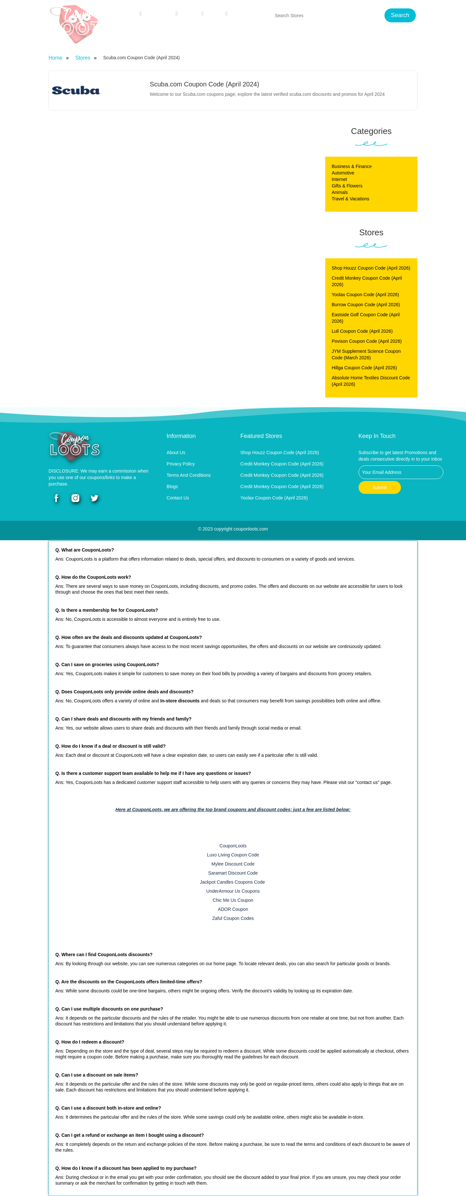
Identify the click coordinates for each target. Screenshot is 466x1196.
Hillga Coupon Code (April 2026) (364, 367)
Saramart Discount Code (233, 873)
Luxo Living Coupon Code (233, 854)
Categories (159, 13)
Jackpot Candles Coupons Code (233, 882)
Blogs (215, 13)
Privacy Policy (181, 463)
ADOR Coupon (233, 909)
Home (129, 13)
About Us (176, 452)
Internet (339, 179)
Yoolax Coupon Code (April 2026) (365, 294)
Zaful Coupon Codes (233, 918)
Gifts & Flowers (347, 185)
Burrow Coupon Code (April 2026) (366, 304)
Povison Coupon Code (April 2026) (367, 341)
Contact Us (246, 13)
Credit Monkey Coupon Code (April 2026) (282, 463)
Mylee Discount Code (232, 863)
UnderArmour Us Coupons (233, 891)
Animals (340, 192)
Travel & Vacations (350, 198)
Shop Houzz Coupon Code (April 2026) (371, 268)
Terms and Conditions (189, 475)
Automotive (343, 172)
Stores (190, 13)
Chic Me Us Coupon (233, 900)
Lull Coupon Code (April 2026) (362, 331)
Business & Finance (352, 166)
